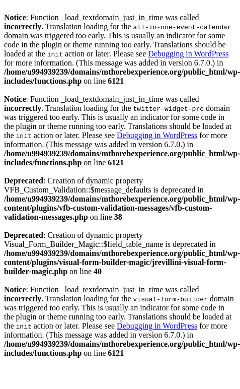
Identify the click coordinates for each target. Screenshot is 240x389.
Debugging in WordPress (188, 53)
